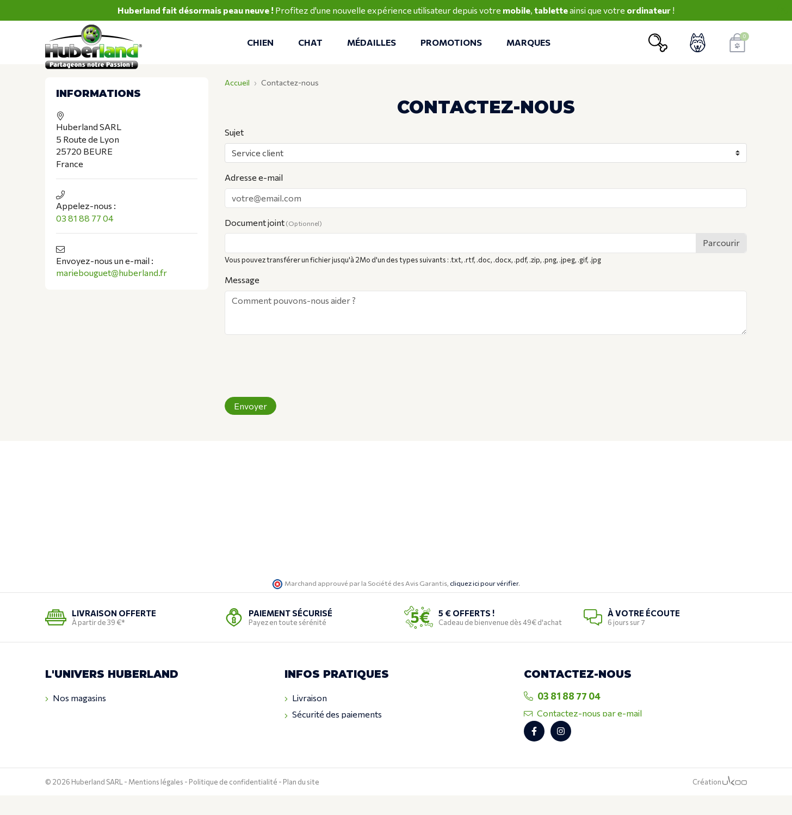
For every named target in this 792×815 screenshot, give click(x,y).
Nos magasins (75, 698)
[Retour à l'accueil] (96, 42)
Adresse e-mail (254, 177)
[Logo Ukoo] (734, 801)
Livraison (305, 698)
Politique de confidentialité (233, 801)
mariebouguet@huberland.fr (111, 272)
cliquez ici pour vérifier (484, 583)
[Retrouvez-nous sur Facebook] (534, 750)
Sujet (234, 132)
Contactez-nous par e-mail (583, 713)
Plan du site (301, 801)
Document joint (273, 222)
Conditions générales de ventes (348, 731)
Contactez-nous (80, 714)
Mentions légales (155, 801)
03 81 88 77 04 (85, 218)
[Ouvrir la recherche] (657, 42)
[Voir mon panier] (737, 42)
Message (242, 279)
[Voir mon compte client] (697, 42)
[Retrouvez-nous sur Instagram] (560, 750)
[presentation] (307, 367)
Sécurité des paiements (333, 714)
